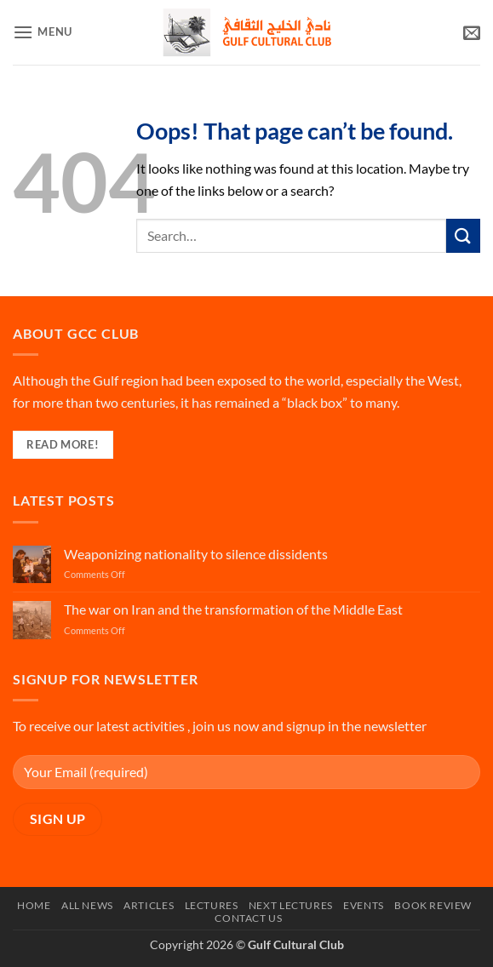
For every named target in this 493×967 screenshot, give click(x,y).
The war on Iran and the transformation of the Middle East (233, 609)
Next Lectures (291, 905)
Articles (148, 905)
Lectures (211, 905)
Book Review (433, 905)
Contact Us (248, 918)
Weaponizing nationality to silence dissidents (196, 554)
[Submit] (463, 235)
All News (87, 905)
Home (33, 905)
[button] (42, 32)
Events (363, 905)
